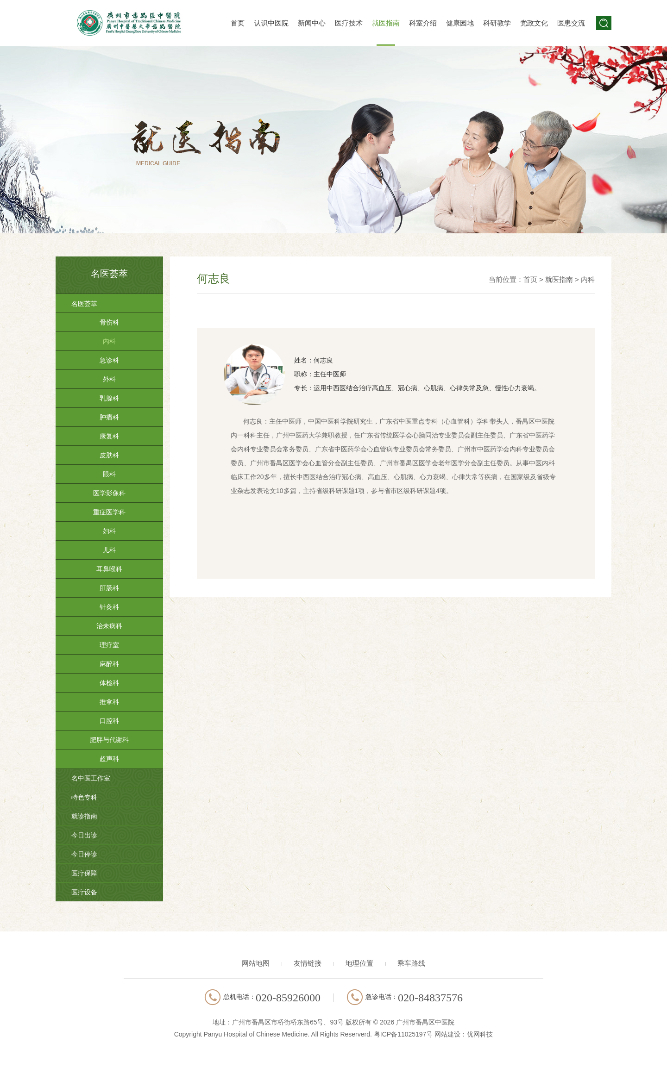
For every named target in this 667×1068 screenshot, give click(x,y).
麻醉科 (109, 664)
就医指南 (386, 23)
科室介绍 (423, 23)
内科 (109, 341)
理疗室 (109, 645)
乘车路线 (411, 963)
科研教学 (497, 23)
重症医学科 (109, 512)
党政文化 (534, 23)
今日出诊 (84, 835)
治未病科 (109, 626)
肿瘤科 (109, 417)
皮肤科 (109, 455)
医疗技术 (349, 23)
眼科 (109, 474)
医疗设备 (84, 892)
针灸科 (109, 607)
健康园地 (460, 23)
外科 (109, 379)
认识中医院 (271, 23)
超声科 (109, 758)
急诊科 (109, 360)
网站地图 (256, 963)
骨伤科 (109, 322)
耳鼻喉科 (109, 569)
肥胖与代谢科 (109, 739)
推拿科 (109, 702)
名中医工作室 (90, 778)
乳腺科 (109, 398)
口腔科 (109, 720)
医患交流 (571, 23)
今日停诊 (84, 854)
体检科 (109, 683)
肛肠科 (109, 588)
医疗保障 (84, 873)
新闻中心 (312, 23)
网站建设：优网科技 (463, 1034)
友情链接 (307, 963)
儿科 (109, 550)
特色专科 (84, 797)
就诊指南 (84, 816)
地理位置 (359, 963)
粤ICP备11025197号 (403, 1034)
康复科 (109, 436)
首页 (238, 23)
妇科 (109, 531)
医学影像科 (109, 493)
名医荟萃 (84, 303)
